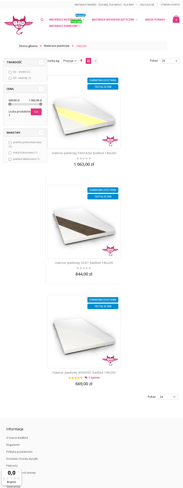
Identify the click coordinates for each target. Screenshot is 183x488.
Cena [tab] (10, 89)
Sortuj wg (53, 61)
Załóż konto (13, 384)
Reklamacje (13, 355)
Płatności (12, 341)
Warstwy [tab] (13, 132)
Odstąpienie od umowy (21, 348)
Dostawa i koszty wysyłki (22, 334)
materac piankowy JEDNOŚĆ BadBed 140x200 (79, 248)
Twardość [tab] (14, 62)
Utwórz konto (170, 4)
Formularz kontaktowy (20, 391)
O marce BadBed (17, 313)
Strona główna (28, 46)
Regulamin (13, 320)
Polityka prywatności (19, 327)
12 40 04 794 (26, 418)
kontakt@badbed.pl (27, 425)
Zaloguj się (147, 4)
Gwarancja (13, 362)
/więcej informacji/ (105, 442)
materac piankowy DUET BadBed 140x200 (148, 143)
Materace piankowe (56, 45)
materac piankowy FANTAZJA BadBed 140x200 (79, 145)
